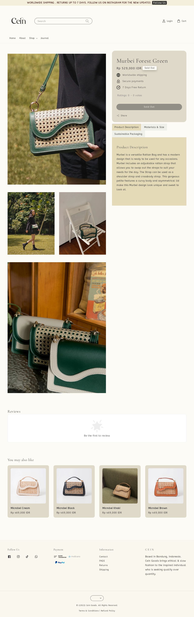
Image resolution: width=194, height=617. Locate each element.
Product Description (126, 127)
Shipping (104, 569)
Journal (45, 38)
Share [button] (122, 115)
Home (12, 38)
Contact (103, 556)
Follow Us (159, 2)
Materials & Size (154, 127)
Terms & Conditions (89, 611)
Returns (103, 565)
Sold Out (149, 106)
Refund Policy (108, 611)
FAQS (102, 561)
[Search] (87, 21)
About (22, 38)
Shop (32, 38)
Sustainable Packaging (128, 134)
